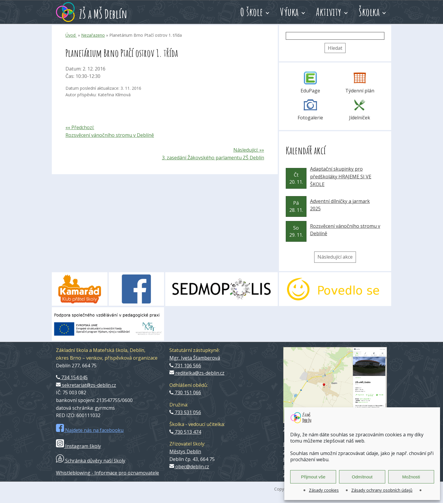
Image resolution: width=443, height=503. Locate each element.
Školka (369, 12)
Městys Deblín (185, 451)
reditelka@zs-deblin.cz (196, 373)
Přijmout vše (313, 476)
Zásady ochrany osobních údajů (381, 490)
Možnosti (411, 476)
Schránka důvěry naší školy (90, 460)
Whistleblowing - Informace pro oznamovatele (107, 473)
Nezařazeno (93, 35)
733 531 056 (185, 412)
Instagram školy (78, 446)
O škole (251, 12)
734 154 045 (72, 377)
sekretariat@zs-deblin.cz (86, 385)
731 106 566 (185, 365)
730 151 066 (185, 392)
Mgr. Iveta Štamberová (194, 358)
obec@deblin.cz (189, 466)
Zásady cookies (324, 490)
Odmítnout (362, 476)
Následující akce (335, 257)
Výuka (289, 12)
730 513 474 (185, 432)
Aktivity (328, 12)
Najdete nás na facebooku (89, 430)
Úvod (71, 35)
